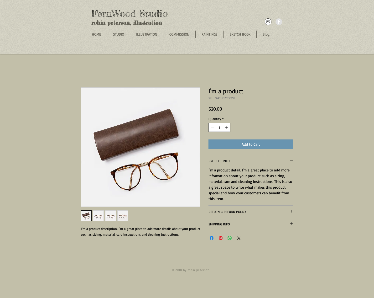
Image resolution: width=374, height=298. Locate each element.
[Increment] (227, 127)
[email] (268, 21)
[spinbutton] (219, 127)
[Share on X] (239, 238)
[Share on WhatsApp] (230, 238)
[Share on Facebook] (211, 238)
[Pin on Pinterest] (220, 238)
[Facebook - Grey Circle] (278, 21)
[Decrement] (212, 127)
